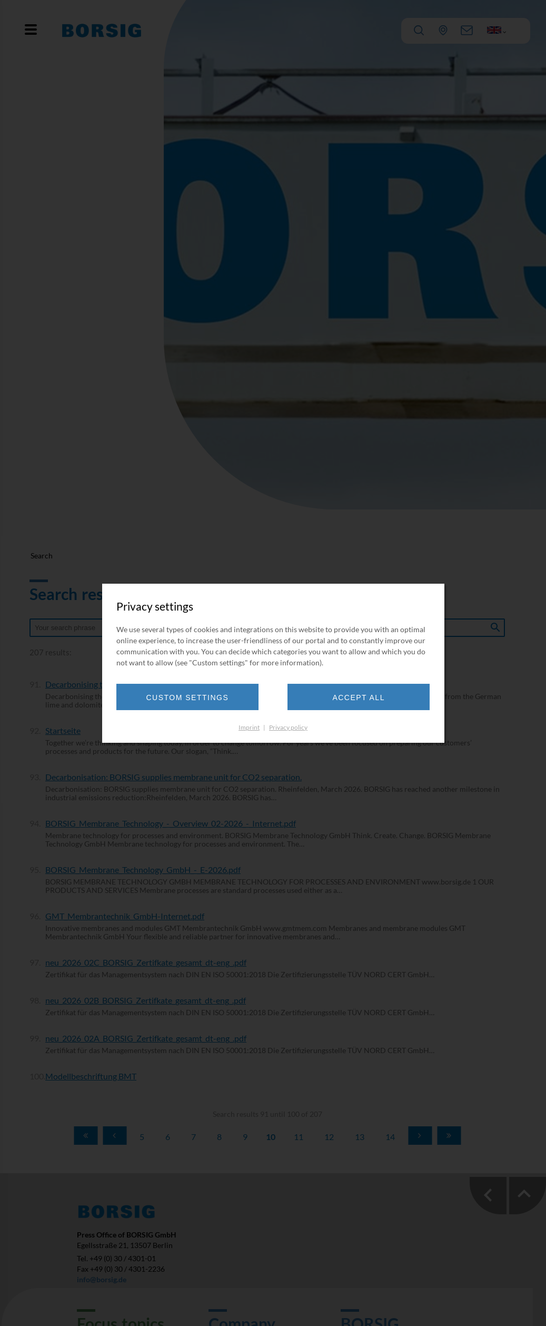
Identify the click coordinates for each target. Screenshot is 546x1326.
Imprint (249, 729)
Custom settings (194, 699)
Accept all (352, 699)
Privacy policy (288, 729)
